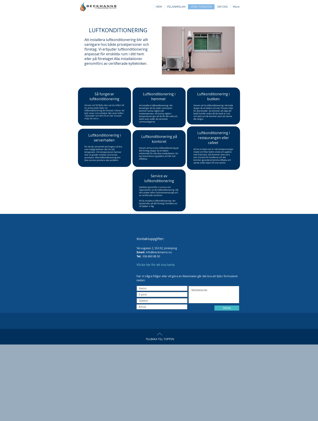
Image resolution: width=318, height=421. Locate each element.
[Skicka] (226, 308)
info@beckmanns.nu (159, 252)
